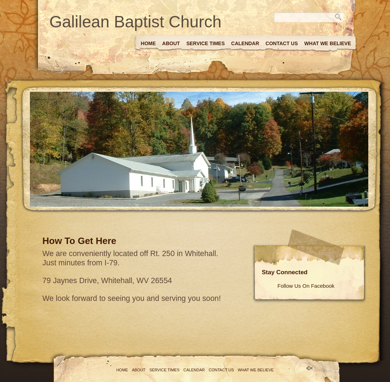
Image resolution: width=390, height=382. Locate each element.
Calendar (245, 43)
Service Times (205, 43)
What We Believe (327, 43)
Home (148, 43)
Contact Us (282, 43)
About (171, 43)
